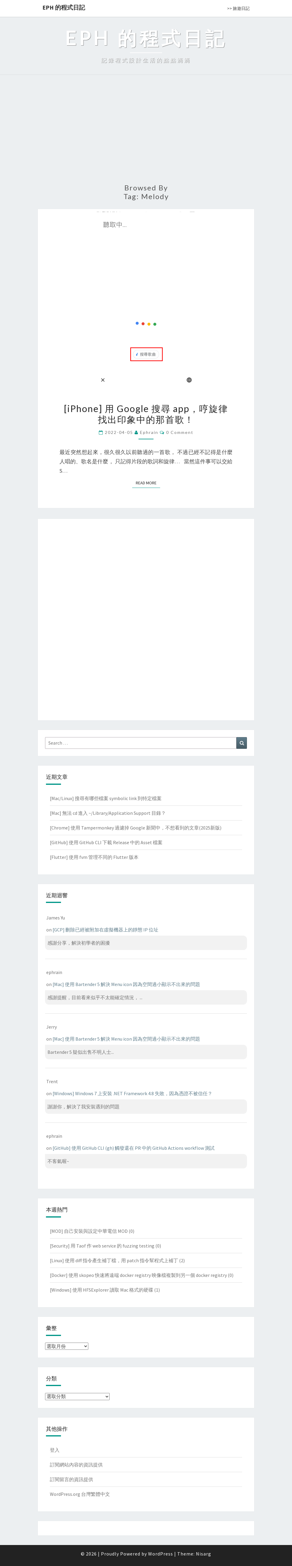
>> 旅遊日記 (238, 8)
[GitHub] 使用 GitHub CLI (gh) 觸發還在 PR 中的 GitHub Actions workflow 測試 (133, 1148)
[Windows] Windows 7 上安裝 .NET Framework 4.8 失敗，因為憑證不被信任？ (132, 1093)
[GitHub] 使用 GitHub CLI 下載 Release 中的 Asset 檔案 (106, 842)
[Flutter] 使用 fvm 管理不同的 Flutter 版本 (94, 857)
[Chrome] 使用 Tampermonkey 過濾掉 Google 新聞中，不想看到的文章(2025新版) (135, 828)
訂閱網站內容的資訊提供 (76, 1465)
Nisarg (203, 1554)
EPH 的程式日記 (63, 7)
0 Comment (179, 432)
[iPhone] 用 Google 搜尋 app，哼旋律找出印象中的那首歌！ (146, 414)
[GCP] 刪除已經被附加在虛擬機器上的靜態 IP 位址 (105, 930)
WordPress (160, 1554)
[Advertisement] (146, 133)
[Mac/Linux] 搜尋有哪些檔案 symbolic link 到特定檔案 (106, 798)
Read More (148, 483)
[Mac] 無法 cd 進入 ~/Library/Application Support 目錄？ (108, 813)
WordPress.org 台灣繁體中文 (80, 1494)
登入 (54, 1450)
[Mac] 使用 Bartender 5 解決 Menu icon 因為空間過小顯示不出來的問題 (126, 984)
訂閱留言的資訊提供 (71, 1479)
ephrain (149, 432)
